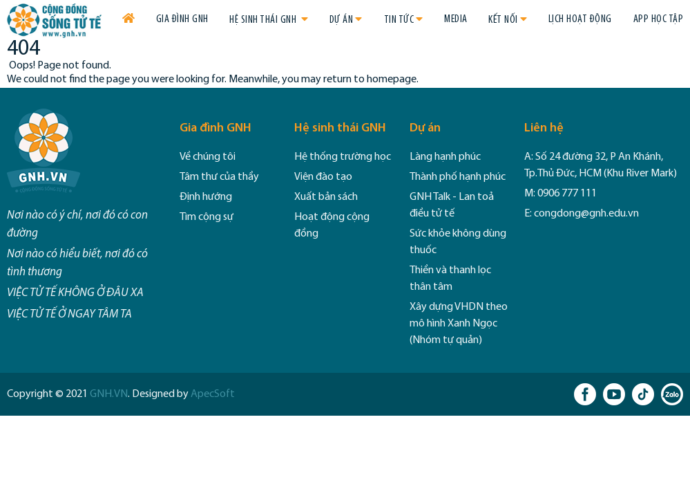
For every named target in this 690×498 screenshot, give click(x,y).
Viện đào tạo (323, 177)
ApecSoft (213, 394)
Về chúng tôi (208, 157)
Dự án (341, 20)
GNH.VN (109, 394)
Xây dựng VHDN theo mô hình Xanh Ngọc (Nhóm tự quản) (459, 324)
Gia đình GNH (182, 19)
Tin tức (399, 20)
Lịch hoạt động (580, 19)
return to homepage (369, 79)
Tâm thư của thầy (219, 177)
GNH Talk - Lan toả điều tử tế (452, 205)
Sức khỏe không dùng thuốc (458, 242)
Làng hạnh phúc (445, 157)
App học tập (658, 19)
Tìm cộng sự (206, 217)
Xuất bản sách (326, 197)
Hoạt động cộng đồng (332, 225)
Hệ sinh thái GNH (264, 20)
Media (456, 19)
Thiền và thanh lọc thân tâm (450, 279)
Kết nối (503, 20)
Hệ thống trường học (342, 157)
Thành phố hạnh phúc (458, 177)
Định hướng (206, 197)
